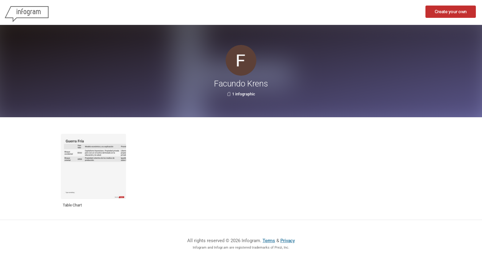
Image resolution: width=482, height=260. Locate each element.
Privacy (287, 240)
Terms (269, 240)
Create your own (451, 11)
